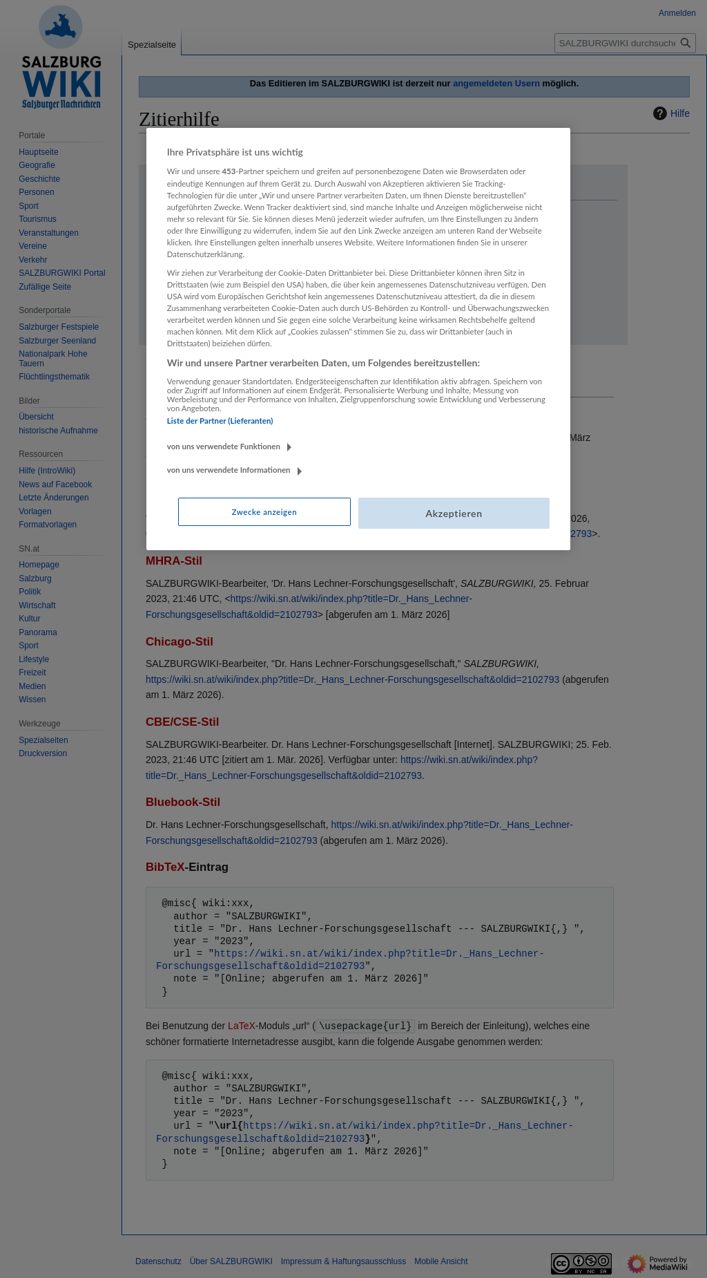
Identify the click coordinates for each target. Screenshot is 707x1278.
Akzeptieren (453, 513)
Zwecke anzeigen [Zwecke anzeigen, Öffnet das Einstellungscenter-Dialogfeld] (264, 511)
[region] (358, 339)
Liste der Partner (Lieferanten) (220, 420)
